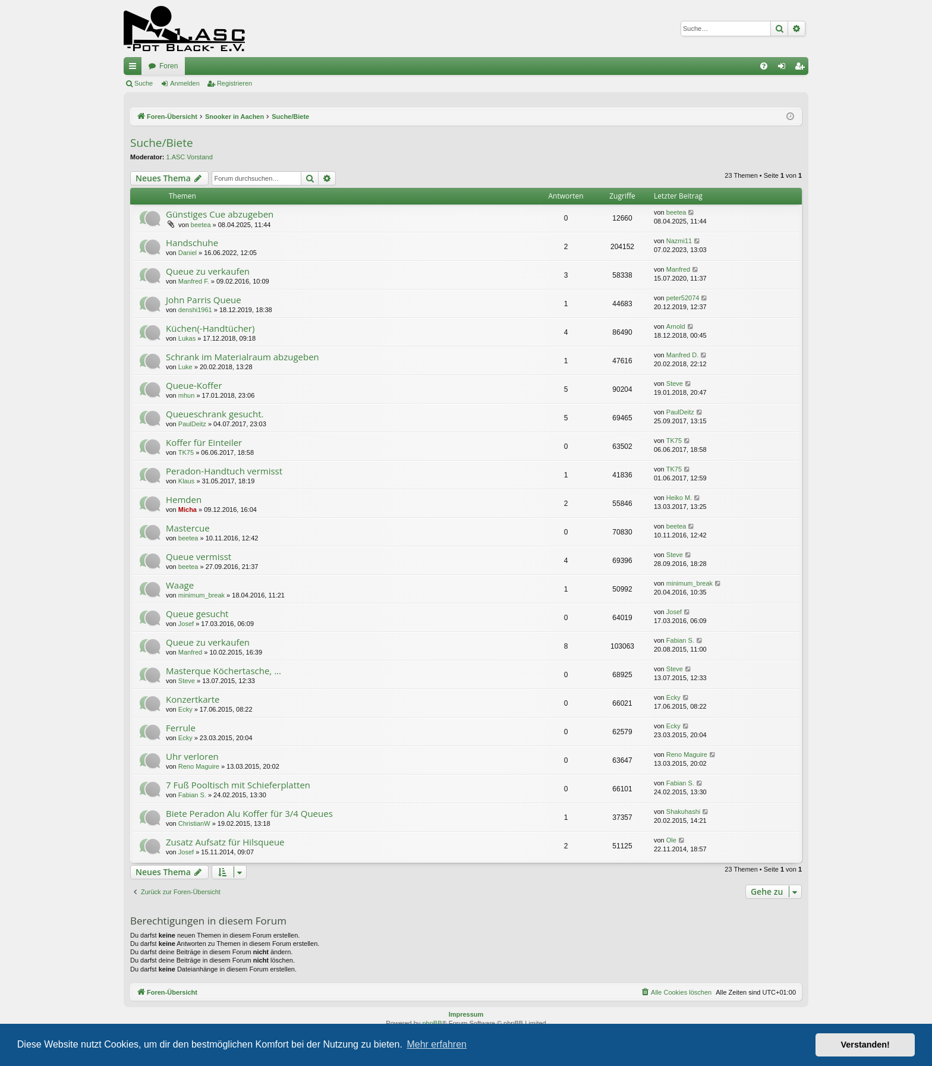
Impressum (466, 1014)
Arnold (675, 326)
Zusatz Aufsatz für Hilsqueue (225, 842)
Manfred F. (193, 281)
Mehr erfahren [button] (437, 1044)
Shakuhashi (683, 811)
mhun (186, 395)
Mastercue (188, 528)
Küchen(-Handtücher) (210, 328)
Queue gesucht (197, 614)
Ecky (185, 709)
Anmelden (185, 83)
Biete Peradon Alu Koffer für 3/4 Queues (249, 813)
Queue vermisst (198, 556)
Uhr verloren (192, 756)
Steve (674, 383)
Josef (186, 623)
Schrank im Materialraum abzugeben (242, 357)
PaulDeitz (192, 423)
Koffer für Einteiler (204, 442)
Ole (671, 840)
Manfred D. (682, 355)
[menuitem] (764, 66)
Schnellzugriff (134, 68)
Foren (168, 66)
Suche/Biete (161, 142)
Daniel (187, 252)
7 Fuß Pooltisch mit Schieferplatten (238, 785)
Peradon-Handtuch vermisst (224, 471)
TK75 (186, 452)
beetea (201, 224)
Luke (185, 366)
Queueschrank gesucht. (214, 414)
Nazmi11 (679, 240)
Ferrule (181, 728)
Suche (143, 83)
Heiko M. (679, 497)
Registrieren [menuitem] (802, 68)
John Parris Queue (203, 300)
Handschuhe (192, 243)
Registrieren (234, 83)
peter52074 (683, 297)
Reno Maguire (198, 766)
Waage (180, 585)
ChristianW (194, 823)
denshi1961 (195, 309)
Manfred (678, 269)
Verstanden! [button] (865, 1044)
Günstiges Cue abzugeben (219, 214)
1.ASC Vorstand (189, 157)
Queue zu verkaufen (208, 271)
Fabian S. (680, 640)
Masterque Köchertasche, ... (223, 671)
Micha (187, 509)
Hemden (183, 499)
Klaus (186, 481)
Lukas (187, 338)
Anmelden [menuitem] (784, 68)
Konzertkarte (192, 699)
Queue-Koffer (194, 385)
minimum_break (201, 595)
